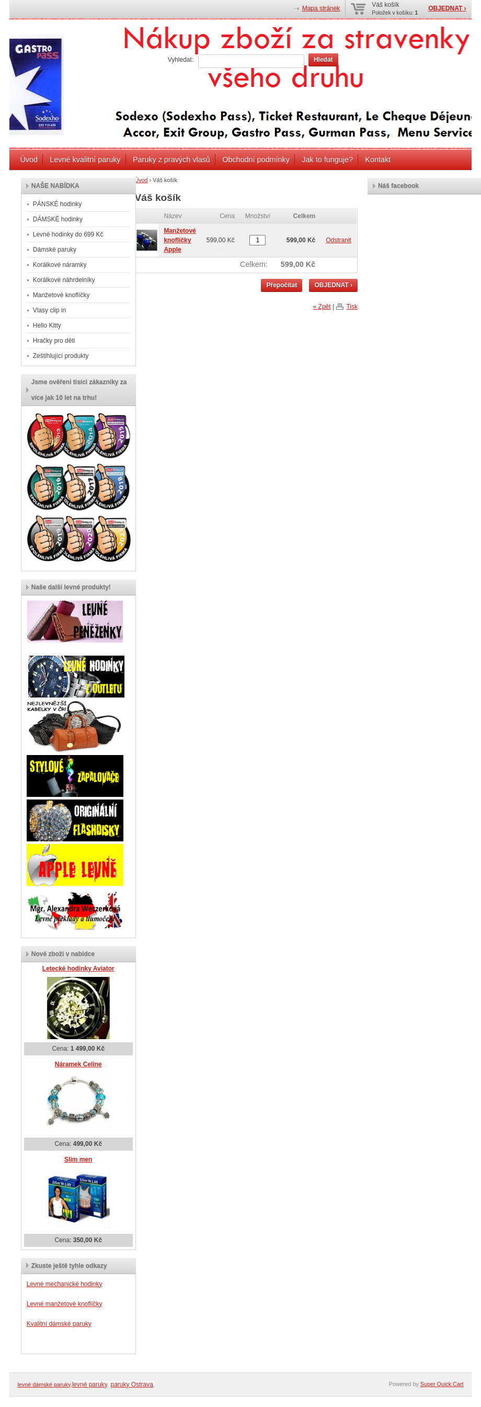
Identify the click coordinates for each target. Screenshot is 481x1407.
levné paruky (89, 1384)
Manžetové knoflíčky (61, 295)
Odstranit (338, 240)
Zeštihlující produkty (61, 355)
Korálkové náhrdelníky (64, 280)
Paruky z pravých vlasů (171, 159)
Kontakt (378, 159)
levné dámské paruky (43, 1384)
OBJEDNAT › (447, 8)
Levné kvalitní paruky (85, 159)
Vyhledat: (181, 59)
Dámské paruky (54, 249)
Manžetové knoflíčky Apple (180, 240)
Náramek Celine (78, 1064)
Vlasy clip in (49, 310)
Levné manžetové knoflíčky (64, 1304)
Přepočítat (281, 285)
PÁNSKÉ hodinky (57, 204)
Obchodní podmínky (256, 159)
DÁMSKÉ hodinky (58, 219)
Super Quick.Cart (442, 1384)
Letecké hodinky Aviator (78, 968)
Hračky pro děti (54, 340)
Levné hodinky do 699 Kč (68, 234)
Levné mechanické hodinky (64, 1284)
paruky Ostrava (131, 1384)
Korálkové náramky (60, 264)
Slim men (78, 1159)
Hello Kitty (47, 325)
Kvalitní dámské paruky (59, 1323)
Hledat (323, 59)
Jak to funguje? (327, 159)
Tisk (352, 306)
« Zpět (322, 306)
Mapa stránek (321, 8)
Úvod (29, 159)
